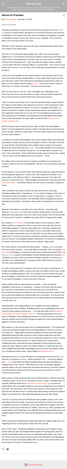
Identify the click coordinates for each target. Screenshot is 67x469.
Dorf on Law (33, 3)
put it (62, 255)
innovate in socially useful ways (39, 383)
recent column (18, 223)
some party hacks (8, 183)
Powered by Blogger (33, 465)
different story (47, 351)
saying (31, 148)
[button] (64, 16)
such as (35, 84)
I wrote (9, 362)
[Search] (64, 4)
